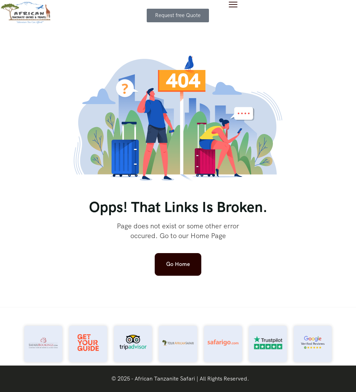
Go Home (178, 264)
